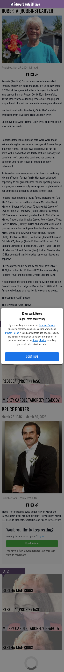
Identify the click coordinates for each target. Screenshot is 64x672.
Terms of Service (47, 325)
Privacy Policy (12, 333)
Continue (32, 356)
